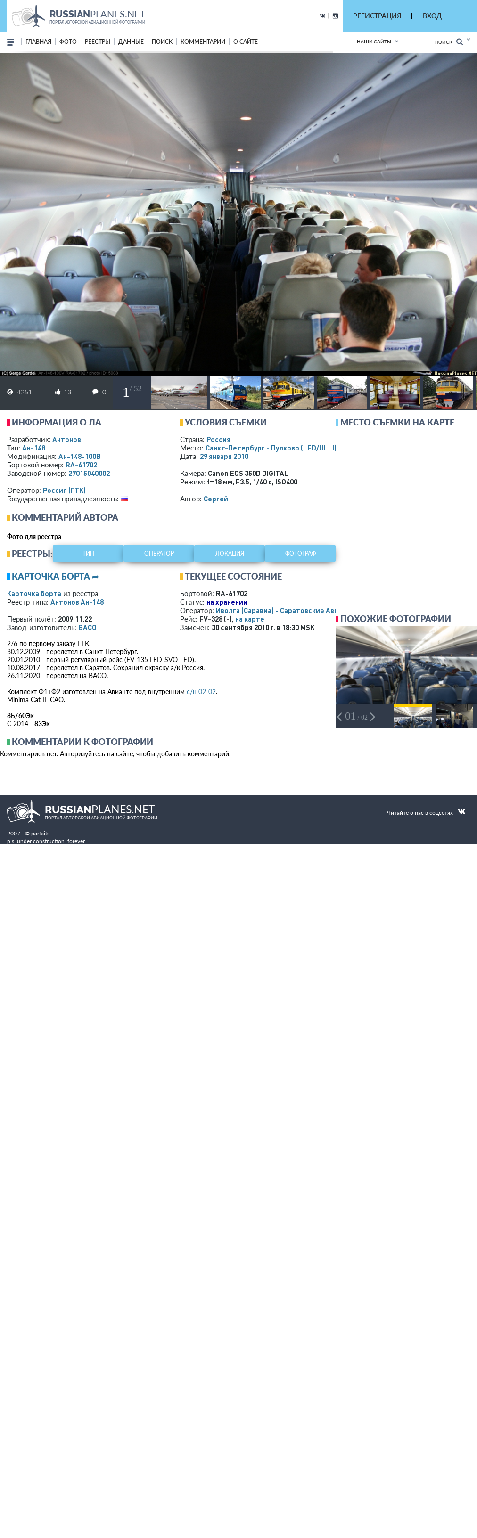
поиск (162, 41)
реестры (97, 41)
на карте (249, 618)
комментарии (203, 41)
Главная (38, 41)
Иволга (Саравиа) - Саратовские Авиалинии (289, 610)
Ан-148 (33, 447)
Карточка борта (34, 593)
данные (131, 41)
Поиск (449, 41)
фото (68, 41)
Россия (218, 439)
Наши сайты (374, 41)
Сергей (216, 498)
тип (88, 553)
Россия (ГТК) (64, 490)
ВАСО (87, 627)
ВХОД (432, 16)
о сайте (245, 41)
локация (229, 553)
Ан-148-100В (79, 456)
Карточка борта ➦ (55, 576)
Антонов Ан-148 (77, 601)
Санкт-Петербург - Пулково (271, 447)
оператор (159, 553)
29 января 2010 (224, 456)
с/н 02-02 (201, 691)
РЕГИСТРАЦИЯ (377, 16)
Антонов (66, 439)
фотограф (300, 553)
